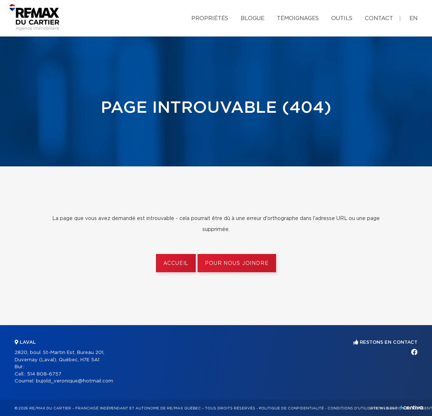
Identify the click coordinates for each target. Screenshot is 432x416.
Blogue (252, 18)
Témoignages (298, 18)
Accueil (175, 263)
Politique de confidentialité (291, 408)
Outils (341, 18)
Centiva (411, 407)
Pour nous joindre (236, 263)
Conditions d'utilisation (355, 408)
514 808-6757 (44, 374)
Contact (379, 18)
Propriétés (209, 18)
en (413, 18)
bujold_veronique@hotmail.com (74, 381)
